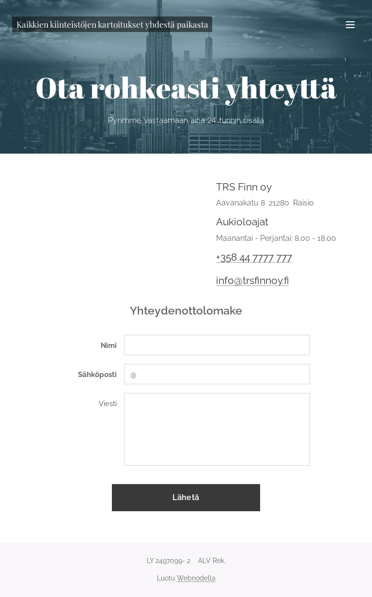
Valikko (350, 24)
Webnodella (196, 578)
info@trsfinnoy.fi (252, 280)
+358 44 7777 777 (254, 257)
